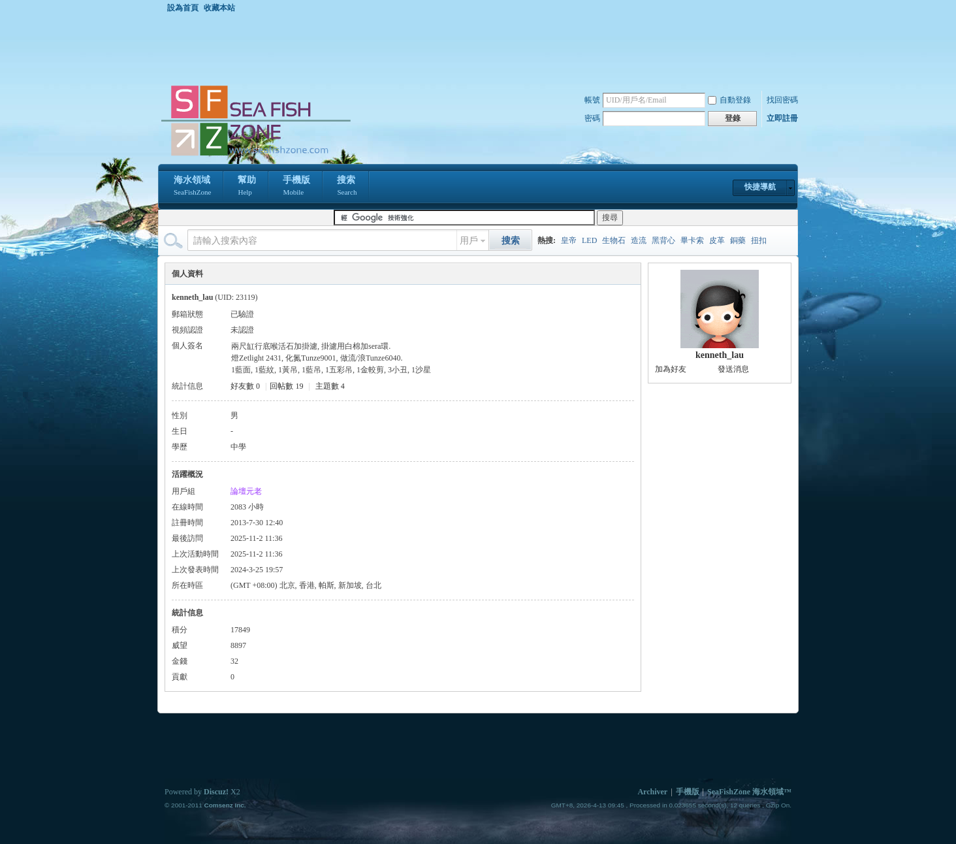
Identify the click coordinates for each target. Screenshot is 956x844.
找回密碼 (782, 100)
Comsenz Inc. (225, 805)
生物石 (614, 240)
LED (589, 240)
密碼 (592, 118)
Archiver (652, 791)
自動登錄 (729, 100)
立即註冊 (782, 118)
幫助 (247, 187)
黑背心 (663, 240)
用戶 (469, 241)
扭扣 (759, 240)
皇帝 (569, 240)
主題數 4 (330, 386)
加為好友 (670, 369)
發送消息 (733, 369)
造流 (638, 240)
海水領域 (192, 187)
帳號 (592, 100)
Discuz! (216, 791)
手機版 (296, 187)
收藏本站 (219, 7)
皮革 (717, 240)
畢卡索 (692, 240)
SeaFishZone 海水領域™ (749, 791)
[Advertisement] (481, 48)
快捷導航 (760, 186)
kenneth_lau (719, 355)
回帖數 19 (286, 386)
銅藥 (738, 240)
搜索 (347, 187)
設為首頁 (183, 7)
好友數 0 (245, 386)
